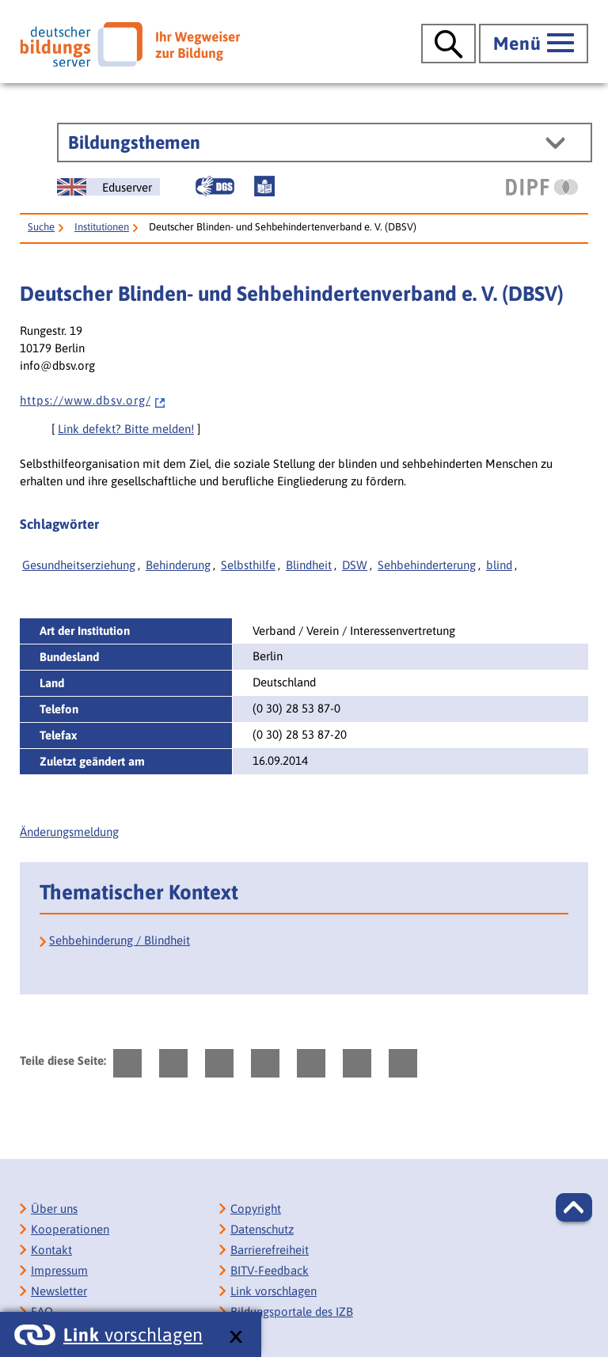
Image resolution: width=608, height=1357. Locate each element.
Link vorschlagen (273, 1291)
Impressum (59, 1270)
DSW (354, 565)
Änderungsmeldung (69, 831)
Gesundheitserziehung (78, 565)
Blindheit (309, 565)
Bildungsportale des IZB (291, 1311)
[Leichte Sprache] (264, 186)
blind (499, 565)
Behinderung (178, 565)
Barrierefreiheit (269, 1249)
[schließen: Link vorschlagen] (235, 1337)
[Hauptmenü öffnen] (533, 43)
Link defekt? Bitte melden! (126, 428)
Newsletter (59, 1291)
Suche (41, 227)
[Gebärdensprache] (214, 186)
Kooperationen (70, 1229)
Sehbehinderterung (427, 565)
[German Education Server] (108, 187)
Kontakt (51, 1249)
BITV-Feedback (269, 1270)
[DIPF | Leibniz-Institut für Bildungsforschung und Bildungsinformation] (542, 187)
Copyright (255, 1208)
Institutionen (101, 227)
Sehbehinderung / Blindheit (119, 940)
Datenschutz (262, 1229)
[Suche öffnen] (448, 43)
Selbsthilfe (248, 565)
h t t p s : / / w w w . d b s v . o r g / (93, 400)
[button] (574, 1207)
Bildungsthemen (134, 142)
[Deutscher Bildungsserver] (130, 44)
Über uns (54, 1208)
